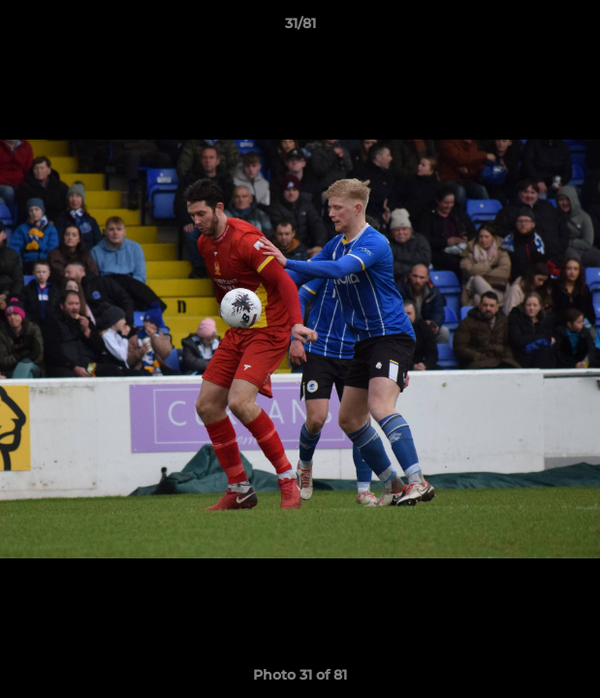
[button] (576, 28)
